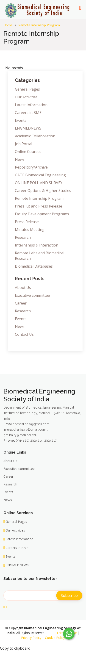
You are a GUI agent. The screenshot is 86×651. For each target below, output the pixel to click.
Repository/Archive (31, 167)
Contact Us (24, 334)
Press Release (27, 221)
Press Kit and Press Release (38, 206)
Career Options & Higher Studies (43, 190)
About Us (23, 287)
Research (23, 237)
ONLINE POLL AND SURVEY (38, 182)
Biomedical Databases (34, 266)
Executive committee (32, 295)
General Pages (27, 89)
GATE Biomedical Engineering (40, 174)
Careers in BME (28, 112)
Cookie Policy (55, 637)
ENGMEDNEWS (28, 128)
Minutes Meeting (29, 229)
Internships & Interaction (36, 245)
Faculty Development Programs (42, 213)
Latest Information (31, 104)
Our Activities (26, 97)
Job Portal (23, 143)
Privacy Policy (31, 637)
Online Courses (28, 151)
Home (8, 25)
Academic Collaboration (35, 136)
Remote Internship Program (39, 25)
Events (20, 120)
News (20, 159)
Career (21, 303)
